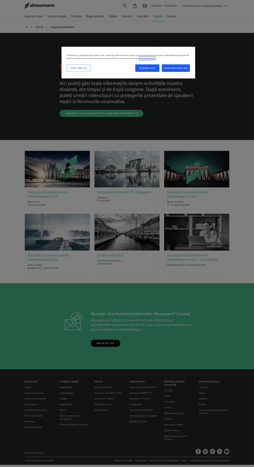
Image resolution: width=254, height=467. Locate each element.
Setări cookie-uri (79, 68)
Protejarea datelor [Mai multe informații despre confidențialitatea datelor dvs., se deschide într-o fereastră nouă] (147, 58)
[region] (128, 62)
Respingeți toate (147, 68)
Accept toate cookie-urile (176, 68)
